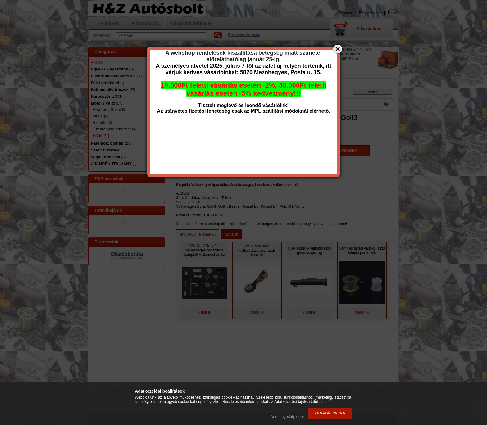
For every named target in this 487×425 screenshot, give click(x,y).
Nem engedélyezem (287, 416)
